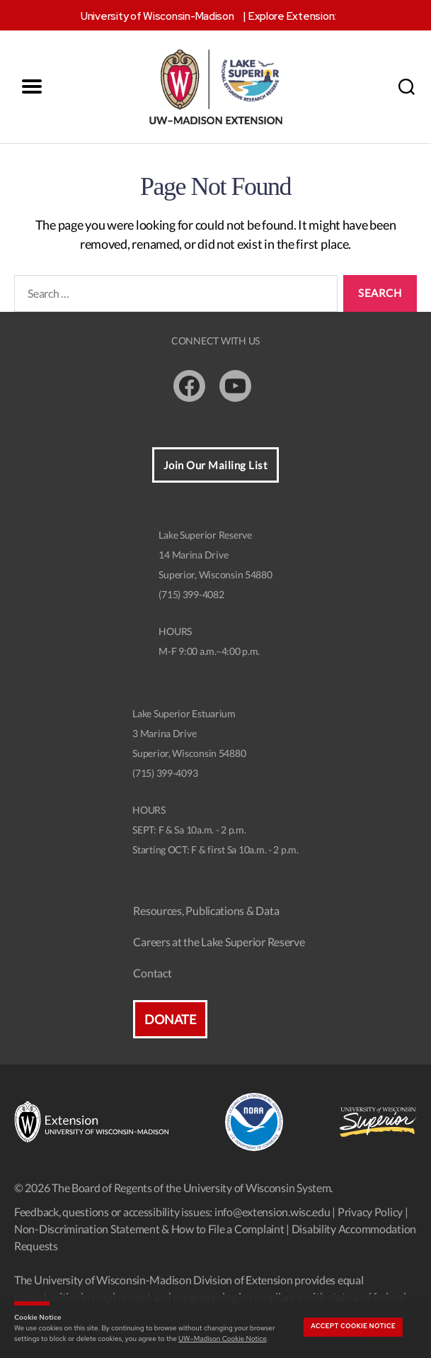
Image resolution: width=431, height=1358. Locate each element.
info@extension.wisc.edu (272, 1211)
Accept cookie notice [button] (353, 1326)
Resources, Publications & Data (206, 910)
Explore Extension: (292, 16)
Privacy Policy (370, 1211)
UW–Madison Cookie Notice (222, 1338)
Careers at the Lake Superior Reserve (218, 941)
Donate (169, 1019)
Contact (152, 973)
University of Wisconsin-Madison (157, 16)
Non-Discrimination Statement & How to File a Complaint (149, 1228)
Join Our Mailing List (215, 465)
